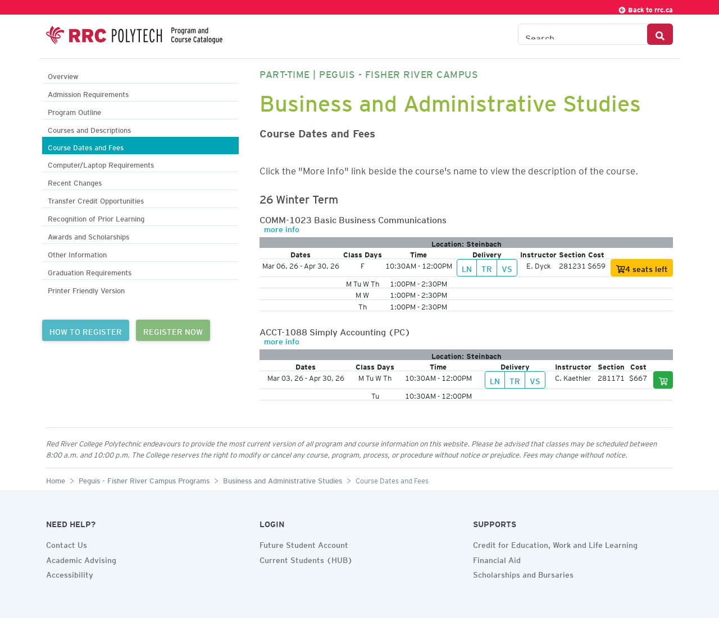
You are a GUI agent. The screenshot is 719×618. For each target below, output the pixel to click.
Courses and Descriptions (89, 128)
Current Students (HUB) (306, 558)
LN (467, 267)
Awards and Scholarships (88, 235)
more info (281, 227)
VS (507, 267)
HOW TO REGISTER (85, 330)
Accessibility (69, 573)
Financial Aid (497, 558)
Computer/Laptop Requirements (101, 163)
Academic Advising (81, 558)
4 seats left (642, 269)
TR (486, 267)
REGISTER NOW (173, 330)
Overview (63, 74)
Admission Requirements (88, 92)
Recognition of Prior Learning (96, 217)
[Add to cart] (663, 380)
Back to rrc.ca (645, 8)
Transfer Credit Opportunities (96, 199)
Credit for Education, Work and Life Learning (555, 543)
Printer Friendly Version (86, 289)
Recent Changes (75, 181)
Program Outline (74, 110)
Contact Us (66, 543)
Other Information (77, 253)
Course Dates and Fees (86, 146)
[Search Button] (660, 34)
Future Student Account (304, 543)
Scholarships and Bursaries (523, 573)
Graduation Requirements (89, 271)
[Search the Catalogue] (583, 34)
